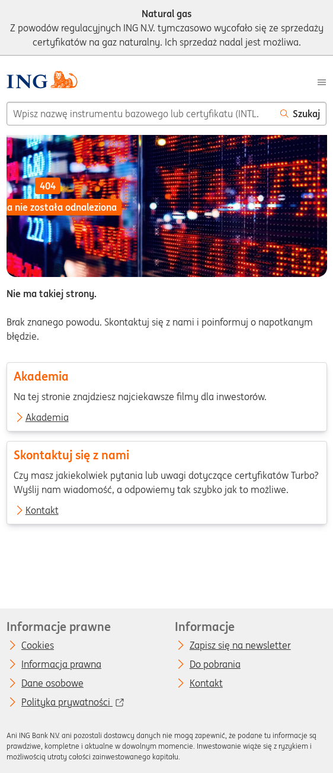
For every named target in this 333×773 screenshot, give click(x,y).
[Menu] (321, 81)
